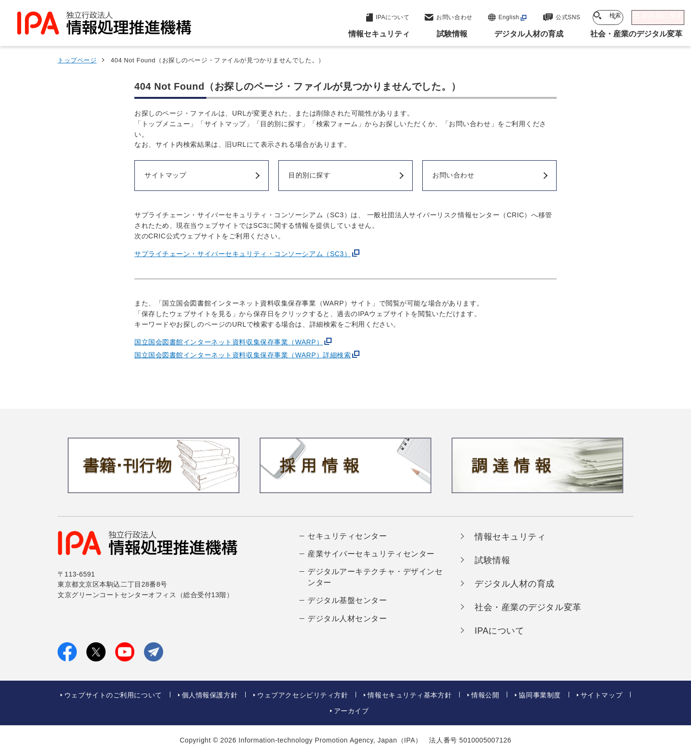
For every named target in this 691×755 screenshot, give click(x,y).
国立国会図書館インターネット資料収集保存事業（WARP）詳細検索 (242, 355)
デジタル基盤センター (347, 600)
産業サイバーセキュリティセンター (371, 554)
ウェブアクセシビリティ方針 (302, 695)
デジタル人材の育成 (515, 584)
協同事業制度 (539, 695)
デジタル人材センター (347, 618)
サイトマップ (601, 695)
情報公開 (485, 695)
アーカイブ (351, 711)
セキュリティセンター (347, 536)
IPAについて (499, 631)
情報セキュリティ (510, 537)
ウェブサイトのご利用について (113, 695)
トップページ (77, 60)
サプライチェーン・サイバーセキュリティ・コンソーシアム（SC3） (242, 254)
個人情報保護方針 (210, 695)
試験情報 (492, 560)
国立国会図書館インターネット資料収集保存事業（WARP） (228, 342)
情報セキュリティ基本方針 (410, 695)
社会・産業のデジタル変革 (528, 607)
